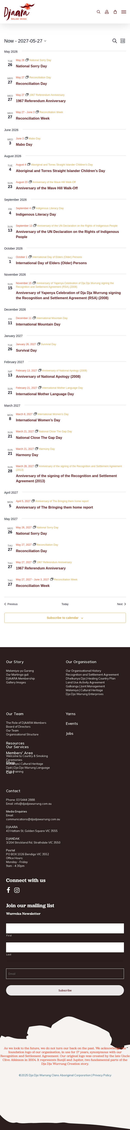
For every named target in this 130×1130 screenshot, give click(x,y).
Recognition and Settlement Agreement (92, 674)
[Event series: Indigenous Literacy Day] (48, 208)
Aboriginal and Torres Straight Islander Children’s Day (60, 171)
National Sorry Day (31, 66)
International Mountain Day (38, 324)
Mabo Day (24, 144)
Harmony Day (27, 455)
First (9, 935)
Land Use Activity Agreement (85, 682)
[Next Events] (121, 604)
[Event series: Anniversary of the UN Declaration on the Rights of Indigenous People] (75, 225)
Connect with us (26, 880)
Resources (15, 743)
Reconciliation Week (33, 118)
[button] (123, 12)
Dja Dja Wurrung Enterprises (85, 694)
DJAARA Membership (20, 678)
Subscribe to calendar (62, 618)
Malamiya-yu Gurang (20, 670)
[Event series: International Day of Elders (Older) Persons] (55, 257)
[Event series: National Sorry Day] (38, 60)
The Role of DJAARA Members (26, 722)
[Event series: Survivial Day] (46, 344)
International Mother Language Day (45, 394)
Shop (10, 762)
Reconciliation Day (31, 83)
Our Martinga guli (17, 674)
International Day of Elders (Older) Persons (51, 263)
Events (72, 723)
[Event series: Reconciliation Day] (38, 77)
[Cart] (115, 12)
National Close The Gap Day (39, 437)
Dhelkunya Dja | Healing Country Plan (90, 678)
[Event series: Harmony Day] (45, 448)
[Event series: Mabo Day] (33, 138)
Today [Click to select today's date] (65, 604)
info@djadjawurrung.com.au (33, 803)
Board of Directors (18, 726)
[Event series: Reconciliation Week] (49, 112)
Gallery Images (16, 682)
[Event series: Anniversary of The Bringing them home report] (60, 501)
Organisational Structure (22, 734)
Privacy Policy (102, 1075)
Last (8, 954)
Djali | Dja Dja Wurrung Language (28, 767)
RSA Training (14, 771)
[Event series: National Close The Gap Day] (53, 431)
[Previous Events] (11, 604)
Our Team (12, 730)
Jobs (69, 733)
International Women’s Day (38, 420)
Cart (10, 772)
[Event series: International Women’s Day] (51, 414)
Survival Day (26, 350)
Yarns (71, 713)
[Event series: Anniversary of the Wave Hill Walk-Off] (52, 182)
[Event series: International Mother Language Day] (60, 387)
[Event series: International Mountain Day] (50, 318)
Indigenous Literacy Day (36, 214)
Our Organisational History (83, 670)
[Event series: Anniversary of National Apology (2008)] (62, 370)
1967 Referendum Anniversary (41, 101)
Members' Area (19, 753)
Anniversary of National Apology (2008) (48, 376)
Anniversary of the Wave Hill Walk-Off (47, 188)
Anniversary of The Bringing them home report (54, 507)
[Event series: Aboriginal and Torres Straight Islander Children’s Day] (60, 164)
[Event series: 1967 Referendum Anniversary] (45, 94)
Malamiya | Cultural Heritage (84, 690)
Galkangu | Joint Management (85, 686)
